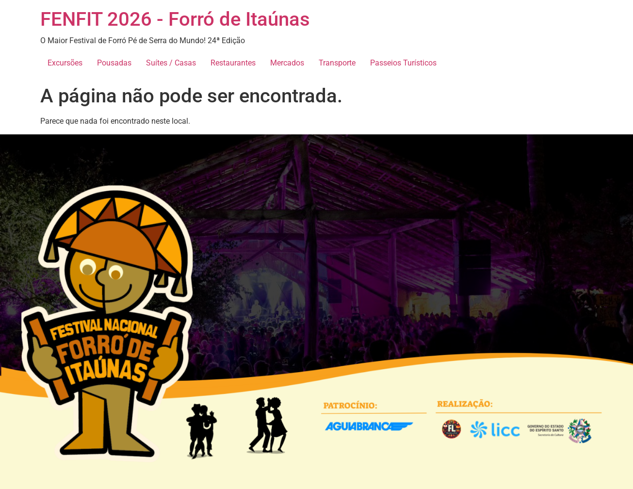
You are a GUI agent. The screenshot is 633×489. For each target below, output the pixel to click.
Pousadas (114, 62)
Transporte (337, 62)
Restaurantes (233, 62)
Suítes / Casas (171, 62)
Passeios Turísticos (403, 62)
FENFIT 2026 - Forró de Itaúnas (175, 19)
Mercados (287, 62)
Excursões (65, 62)
